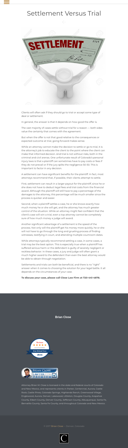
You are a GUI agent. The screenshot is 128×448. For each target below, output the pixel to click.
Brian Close (63, 317)
